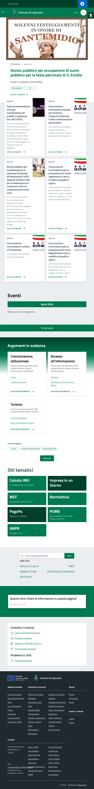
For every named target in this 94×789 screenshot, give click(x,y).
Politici (10, 710)
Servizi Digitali (54, 758)
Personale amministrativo (14, 716)
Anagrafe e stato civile (35, 704)
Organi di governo (15, 694)
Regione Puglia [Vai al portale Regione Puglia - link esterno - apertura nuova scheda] (13, 3)
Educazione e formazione (33, 731)
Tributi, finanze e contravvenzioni (55, 720)
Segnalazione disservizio (33, 760)
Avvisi (71, 702)
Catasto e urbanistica (36, 718)
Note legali (52, 766)
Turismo (51, 725)
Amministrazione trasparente (55, 749)
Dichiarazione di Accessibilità (54, 772)
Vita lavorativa (54, 729)
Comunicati (73, 698)
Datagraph (82, 784)
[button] (91, 15)
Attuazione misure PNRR (35, 772)
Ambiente (32, 698)
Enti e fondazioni (14, 706)
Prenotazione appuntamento (34, 753)
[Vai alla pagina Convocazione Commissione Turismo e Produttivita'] (15, 276)
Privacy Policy (54, 762)
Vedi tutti (47, 458)
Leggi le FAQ (33, 747)
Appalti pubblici (34, 710)
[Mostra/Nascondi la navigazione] (2, 12)
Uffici (10, 702)
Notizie (72, 694)
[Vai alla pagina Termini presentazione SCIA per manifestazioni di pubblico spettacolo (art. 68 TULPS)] (15, 151)
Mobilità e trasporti (56, 706)
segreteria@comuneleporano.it (20, 767)
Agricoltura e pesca (35, 694)
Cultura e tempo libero (34, 723)
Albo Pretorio (53, 754)
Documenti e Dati (15, 721)
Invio (69, 555)
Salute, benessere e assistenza (56, 712)
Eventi (71, 722)
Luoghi (71, 718)
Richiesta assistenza (36, 766)
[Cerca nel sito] (83, 12)
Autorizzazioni (33, 714)
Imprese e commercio (57, 702)
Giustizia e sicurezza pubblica (56, 696)
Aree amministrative (16, 698)
